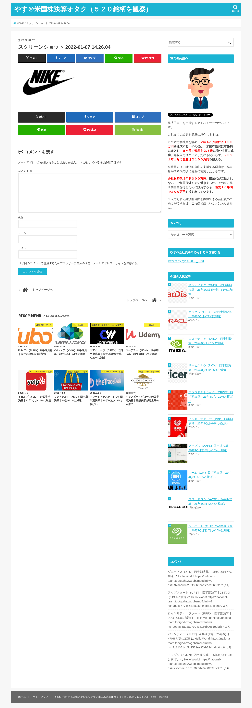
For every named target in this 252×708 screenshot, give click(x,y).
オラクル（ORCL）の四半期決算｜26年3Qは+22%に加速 (210, 314)
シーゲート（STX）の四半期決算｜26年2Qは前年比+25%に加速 (210, 527)
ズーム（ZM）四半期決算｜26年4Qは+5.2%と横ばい (209, 474)
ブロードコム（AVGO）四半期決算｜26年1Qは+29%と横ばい (210, 500)
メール (22, 233)
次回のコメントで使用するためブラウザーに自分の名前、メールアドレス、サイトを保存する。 (80, 263)
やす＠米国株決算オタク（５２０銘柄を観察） (83, 9)
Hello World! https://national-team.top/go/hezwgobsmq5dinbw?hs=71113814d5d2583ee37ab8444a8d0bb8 (199, 641)
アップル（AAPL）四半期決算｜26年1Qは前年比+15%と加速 (209, 447)
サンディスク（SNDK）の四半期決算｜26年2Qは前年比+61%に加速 (210, 289)
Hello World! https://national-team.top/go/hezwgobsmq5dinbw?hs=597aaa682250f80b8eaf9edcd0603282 (195, 579)
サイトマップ (40, 695)
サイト (22, 248)
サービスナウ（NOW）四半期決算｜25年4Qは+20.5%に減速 (209, 367)
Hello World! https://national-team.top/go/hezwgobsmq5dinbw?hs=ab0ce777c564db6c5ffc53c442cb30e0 (198, 600)
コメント (25, 170)
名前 (21, 217)
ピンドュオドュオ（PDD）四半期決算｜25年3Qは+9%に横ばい (210, 420)
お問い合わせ (62, 695)
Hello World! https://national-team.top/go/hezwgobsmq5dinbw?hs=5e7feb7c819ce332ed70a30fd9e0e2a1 (195, 662)
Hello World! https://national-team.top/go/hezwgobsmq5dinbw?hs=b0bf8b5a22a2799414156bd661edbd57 (200, 621)
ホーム (22, 695)
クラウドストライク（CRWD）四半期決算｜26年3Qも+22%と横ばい (210, 396)
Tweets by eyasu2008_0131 (186, 261)
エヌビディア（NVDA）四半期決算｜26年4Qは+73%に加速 (210, 341)
